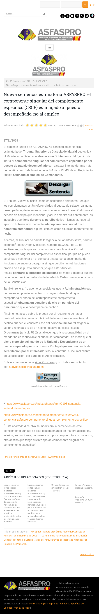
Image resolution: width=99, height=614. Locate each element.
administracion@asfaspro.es (43, 603)
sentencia (26, 85)
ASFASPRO (41, 81)
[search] (25, 13)
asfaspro (15, 85)
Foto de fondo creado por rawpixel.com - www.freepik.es (34, 456)
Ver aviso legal (22, 607)
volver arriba (87, 554)
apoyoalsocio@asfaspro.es (26, 366)
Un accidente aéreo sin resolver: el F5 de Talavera (60, 488)
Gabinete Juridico (42, 85)
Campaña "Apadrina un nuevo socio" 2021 (84, 500)
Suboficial (59, 85)
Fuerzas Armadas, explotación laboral (84, 486)
